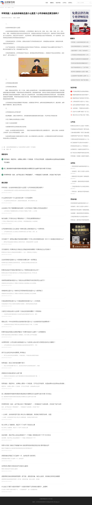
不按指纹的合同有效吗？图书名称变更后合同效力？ (80, 130)
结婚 (12, 7)
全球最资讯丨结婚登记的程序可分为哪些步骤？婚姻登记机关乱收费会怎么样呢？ (80, 150)
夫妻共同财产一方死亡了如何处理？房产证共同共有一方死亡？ (80, 51)
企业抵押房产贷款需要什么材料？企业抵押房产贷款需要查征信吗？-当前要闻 (80, 76)
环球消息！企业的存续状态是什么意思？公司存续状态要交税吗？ (79, 43)
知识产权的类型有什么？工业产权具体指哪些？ (80, 68)
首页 (47, 2)
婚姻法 (52, 2)
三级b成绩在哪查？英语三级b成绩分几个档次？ (80, 133)
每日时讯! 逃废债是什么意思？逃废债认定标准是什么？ (80, 72)
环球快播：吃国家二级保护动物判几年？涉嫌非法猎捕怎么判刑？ (80, 156)
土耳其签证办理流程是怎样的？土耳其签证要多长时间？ (80, 55)
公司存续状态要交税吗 (13, 142)
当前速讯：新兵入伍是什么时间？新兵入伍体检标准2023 (81, 171)
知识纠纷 (58, 2)
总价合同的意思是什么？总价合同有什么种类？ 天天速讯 (20, 147)
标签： (5, 142)
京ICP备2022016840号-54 (41, 501)
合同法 (70, 2)
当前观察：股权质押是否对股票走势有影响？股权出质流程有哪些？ (81, 182)
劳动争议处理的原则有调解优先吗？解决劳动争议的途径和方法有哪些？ (80, 64)
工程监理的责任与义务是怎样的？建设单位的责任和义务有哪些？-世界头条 (81, 187)
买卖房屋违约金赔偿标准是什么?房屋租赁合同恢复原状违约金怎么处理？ (81, 166)
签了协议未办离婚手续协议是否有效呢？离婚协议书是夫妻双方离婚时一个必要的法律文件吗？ (80, 153)
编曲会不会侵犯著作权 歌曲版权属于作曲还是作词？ (80, 59)
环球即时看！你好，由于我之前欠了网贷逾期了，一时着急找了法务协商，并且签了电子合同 (32, 174)
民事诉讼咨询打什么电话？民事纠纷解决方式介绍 (80, 126)
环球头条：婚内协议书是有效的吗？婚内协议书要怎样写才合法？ (81, 192)
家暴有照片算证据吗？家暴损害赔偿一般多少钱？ (81, 176)
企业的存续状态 (24, 142)
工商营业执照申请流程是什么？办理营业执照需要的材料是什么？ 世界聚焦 (80, 140)
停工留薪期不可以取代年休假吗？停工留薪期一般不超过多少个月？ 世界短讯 (80, 143)
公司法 (64, 2)
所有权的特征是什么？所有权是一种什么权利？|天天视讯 (80, 146)
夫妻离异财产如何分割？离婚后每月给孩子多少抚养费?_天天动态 (80, 136)
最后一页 (8, 149)
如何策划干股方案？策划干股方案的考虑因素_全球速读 (80, 80)
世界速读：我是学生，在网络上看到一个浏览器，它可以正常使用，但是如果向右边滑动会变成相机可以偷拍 (34, 161)
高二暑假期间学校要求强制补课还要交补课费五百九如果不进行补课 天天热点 (27, 168)
